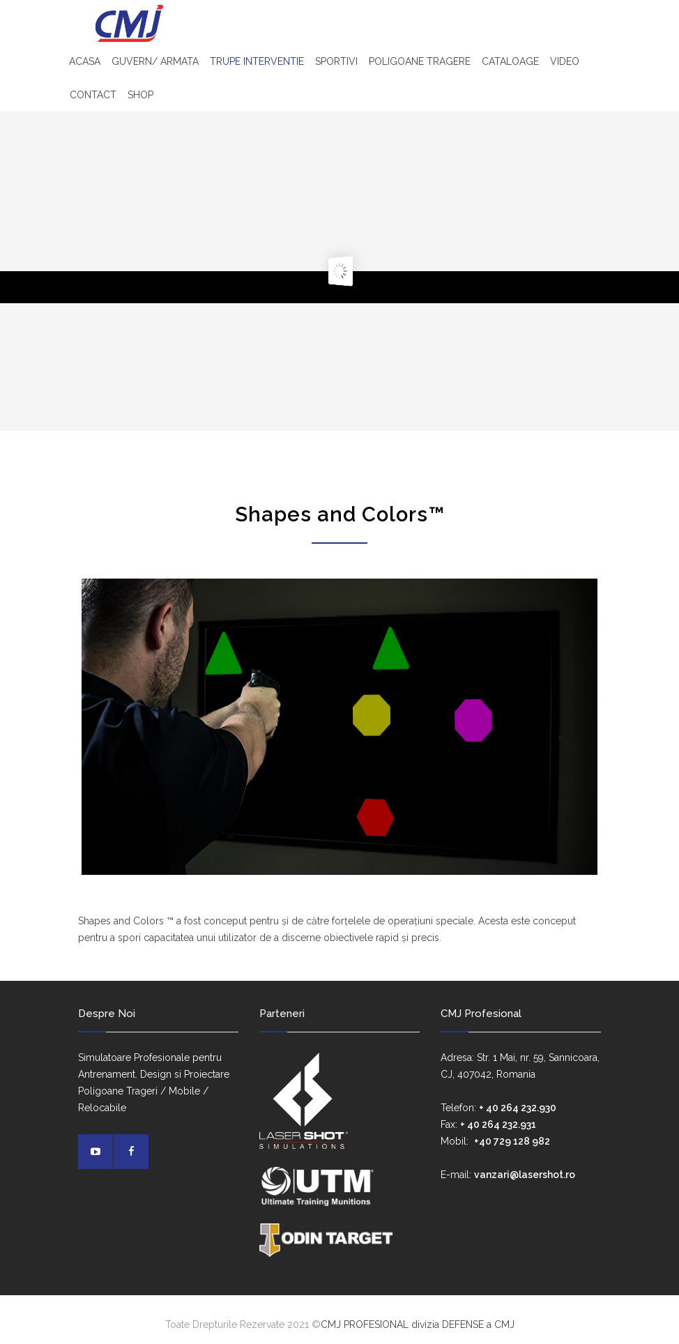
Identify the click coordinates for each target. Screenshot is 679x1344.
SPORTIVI (336, 61)
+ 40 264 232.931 (498, 1124)
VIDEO (564, 61)
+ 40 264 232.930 (517, 1107)
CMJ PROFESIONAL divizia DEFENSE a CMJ (417, 1324)
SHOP (140, 94)
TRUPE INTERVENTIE (257, 61)
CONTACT (93, 94)
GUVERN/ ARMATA (155, 61)
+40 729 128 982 (512, 1141)
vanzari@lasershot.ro (524, 1174)
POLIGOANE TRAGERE (420, 61)
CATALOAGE (510, 61)
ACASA (84, 61)
